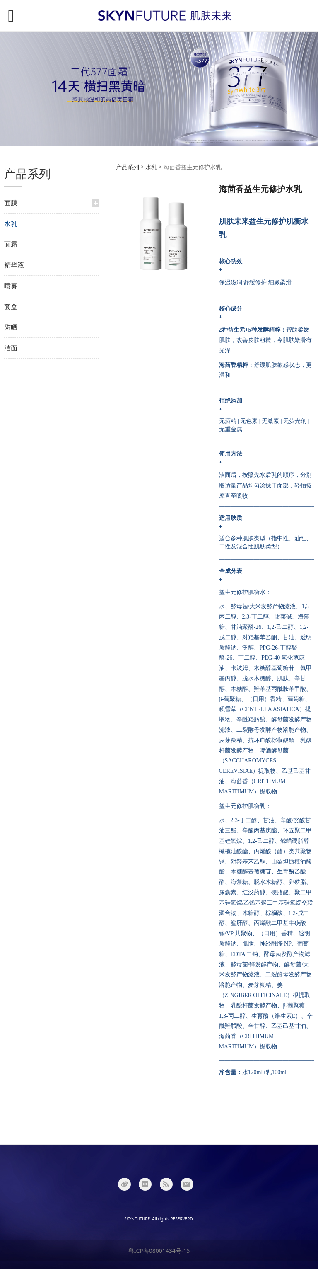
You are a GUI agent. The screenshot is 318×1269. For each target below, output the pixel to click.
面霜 (10, 244)
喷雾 (10, 285)
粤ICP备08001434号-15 (159, 1250)
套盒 (10, 306)
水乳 (10, 223)
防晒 (10, 327)
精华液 (14, 264)
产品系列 (127, 167)
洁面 (10, 347)
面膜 (10, 202)
